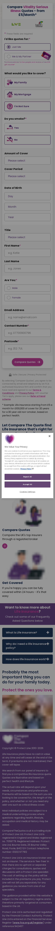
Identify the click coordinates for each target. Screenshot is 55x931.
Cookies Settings (27, 492)
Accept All (27, 484)
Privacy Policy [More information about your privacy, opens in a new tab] (25, 468)
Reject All (27, 476)
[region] (27, 465)
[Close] (49, 436)
